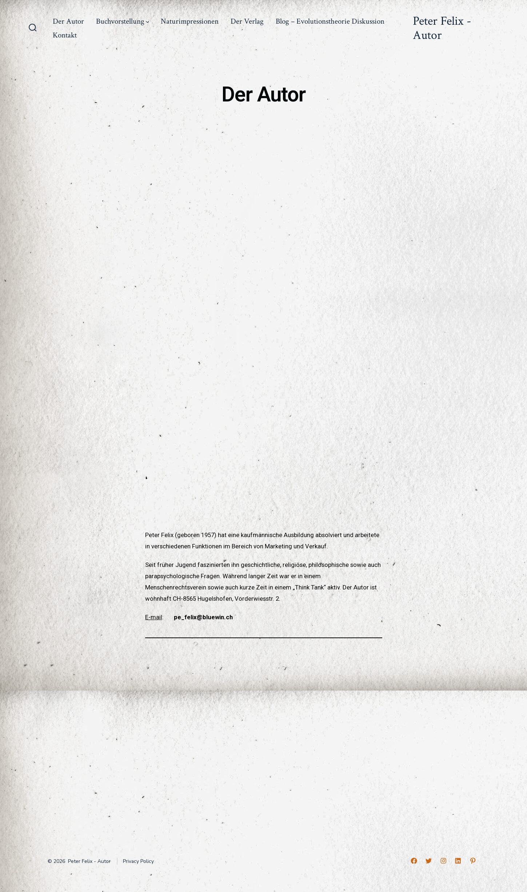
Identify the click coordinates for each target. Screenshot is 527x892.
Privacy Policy (138, 861)
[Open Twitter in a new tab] (428, 860)
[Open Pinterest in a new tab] (472, 860)
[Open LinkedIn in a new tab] (457, 860)
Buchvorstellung (122, 21)
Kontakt (65, 35)
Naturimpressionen (190, 21)
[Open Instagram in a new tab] (443, 860)
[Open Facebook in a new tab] (413, 860)
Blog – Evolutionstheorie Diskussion (330, 21)
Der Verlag (247, 21)
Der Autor (68, 21)
